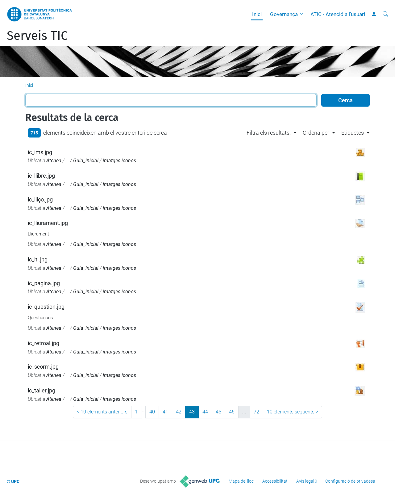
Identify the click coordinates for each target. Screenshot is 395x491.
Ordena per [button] (316, 132)
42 (178, 412)
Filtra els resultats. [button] (269, 132)
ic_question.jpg (46, 306)
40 (152, 412)
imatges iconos (119, 160)
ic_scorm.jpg (43, 366)
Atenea (53, 160)
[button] (303, 14)
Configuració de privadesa (350, 481)
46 (232, 412)
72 (256, 412)
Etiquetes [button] (352, 132)
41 (165, 412)
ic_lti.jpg (38, 259)
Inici (257, 14)
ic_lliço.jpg (40, 199)
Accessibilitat (275, 481)
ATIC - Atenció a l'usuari (337, 14)
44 (205, 412)
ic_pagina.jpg (44, 283)
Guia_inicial (85, 160)
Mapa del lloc (241, 481)
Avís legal (305, 481)
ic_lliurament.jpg (48, 223)
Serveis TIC (37, 35)
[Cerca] (385, 14)
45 (218, 412)
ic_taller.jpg (41, 390)
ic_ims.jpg (40, 152)
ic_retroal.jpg (43, 343)
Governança (284, 14)
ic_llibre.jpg (41, 175)
